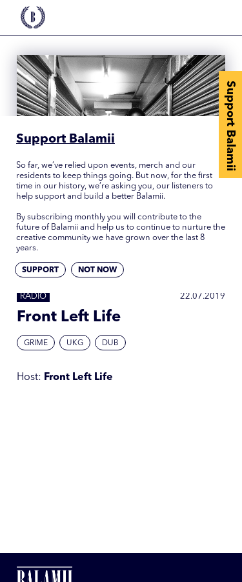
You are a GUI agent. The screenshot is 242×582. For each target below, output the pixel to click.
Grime (36, 343)
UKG (74, 343)
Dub (110, 343)
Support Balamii (230, 126)
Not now (97, 270)
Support (40, 270)
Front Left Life (78, 377)
